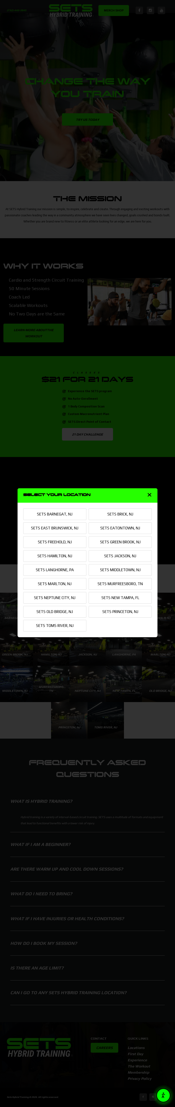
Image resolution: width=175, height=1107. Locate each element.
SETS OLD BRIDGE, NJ (54, 611)
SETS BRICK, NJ (120, 514)
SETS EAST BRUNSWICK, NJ (54, 528)
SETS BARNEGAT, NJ (54, 514)
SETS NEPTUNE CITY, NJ (54, 597)
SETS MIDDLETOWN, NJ (120, 570)
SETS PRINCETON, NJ (120, 611)
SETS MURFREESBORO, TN (120, 583)
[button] (163, 1095)
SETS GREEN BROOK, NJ (120, 542)
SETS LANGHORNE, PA (55, 570)
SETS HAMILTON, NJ (54, 556)
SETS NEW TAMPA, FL (120, 597)
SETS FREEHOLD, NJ (55, 542)
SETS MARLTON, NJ (55, 583)
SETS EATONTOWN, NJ (120, 528)
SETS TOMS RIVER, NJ (55, 625)
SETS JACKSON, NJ (120, 556)
